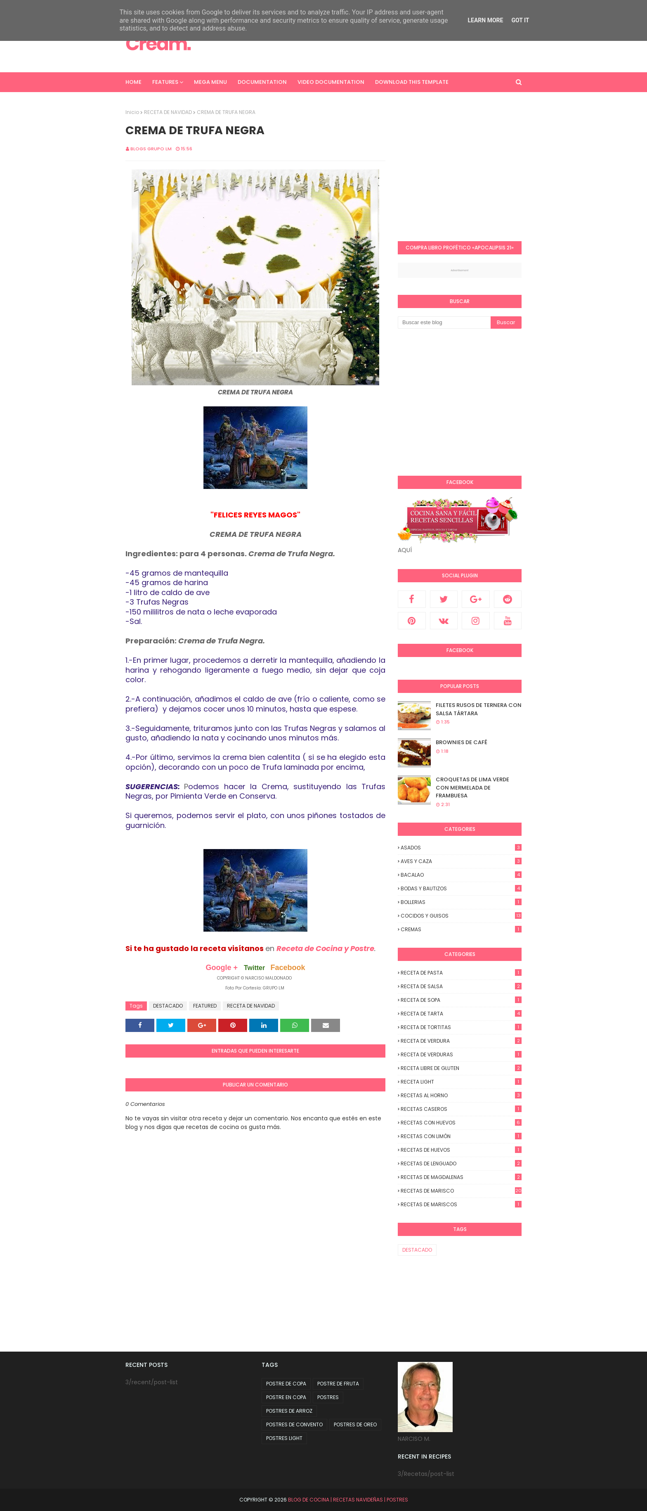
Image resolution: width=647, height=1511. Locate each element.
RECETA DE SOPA (461, 999)
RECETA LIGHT (461, 1081)
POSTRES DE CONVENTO (294, 1424)
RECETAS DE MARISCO (461, 1190)
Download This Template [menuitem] (412, 82)
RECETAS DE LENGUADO (461, 1163)
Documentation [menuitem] (262, 82)
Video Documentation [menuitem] (331, 82)
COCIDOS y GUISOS (461, 915)
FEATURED (205, 1005)
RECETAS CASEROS (461, 1108)
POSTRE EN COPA (286, 1397)
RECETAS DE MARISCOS (461, 1204)
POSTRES (328, 1397)
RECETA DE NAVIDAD (168, 112)
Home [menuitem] (133, 82)
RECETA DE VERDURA (461, 1040)
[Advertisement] (467, 166)
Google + (221, 967)
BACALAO (461, 874)
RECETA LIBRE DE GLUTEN (461, 1068)
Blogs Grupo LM (151, 148)
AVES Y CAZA (461, 861)
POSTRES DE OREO (355, 1424)
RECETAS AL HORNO (461, 1095)
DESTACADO (168, 1005)
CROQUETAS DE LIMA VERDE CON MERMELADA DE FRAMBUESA (472, 787)
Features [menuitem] (165, 82)
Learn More (485, 20)
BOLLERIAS (461, 902)
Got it (520, 20)
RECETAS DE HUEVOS (461, 1149)
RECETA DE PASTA (461, 972)
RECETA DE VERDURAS (461, 1054)
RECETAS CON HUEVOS (461, 1122)
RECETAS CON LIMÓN (461, 1136)
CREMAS (461, 929)
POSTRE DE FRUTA (338, 1383)
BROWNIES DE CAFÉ (461, 742)
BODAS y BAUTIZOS (461, 888)
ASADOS (461, 847)
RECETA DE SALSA (461, 986)
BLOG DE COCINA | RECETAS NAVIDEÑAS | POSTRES (348, 1499)
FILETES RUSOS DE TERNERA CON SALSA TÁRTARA (479, 709)
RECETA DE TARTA (461, 1013)
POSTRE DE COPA (286, 1383)
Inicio (132, 112)
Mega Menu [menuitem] (210, 82)
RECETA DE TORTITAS (461, 1027)
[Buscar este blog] (444, 322)
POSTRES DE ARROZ (289, 1410)
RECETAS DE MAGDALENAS (461, 1177)
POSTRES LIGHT (284, 1438)
